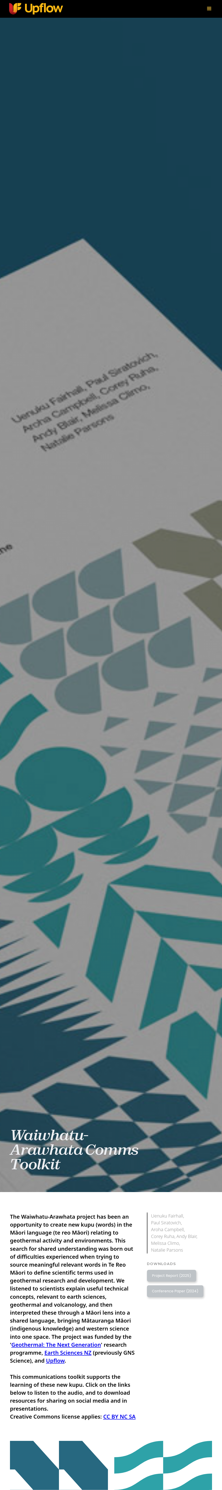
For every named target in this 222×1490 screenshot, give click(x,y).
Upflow (55, 1360)
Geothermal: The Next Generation (56, 1344)
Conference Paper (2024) (175, 1291)
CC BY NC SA (119, 1416)
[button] (209, 8)
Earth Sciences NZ (68, 1352)
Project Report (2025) (171, 1275)
